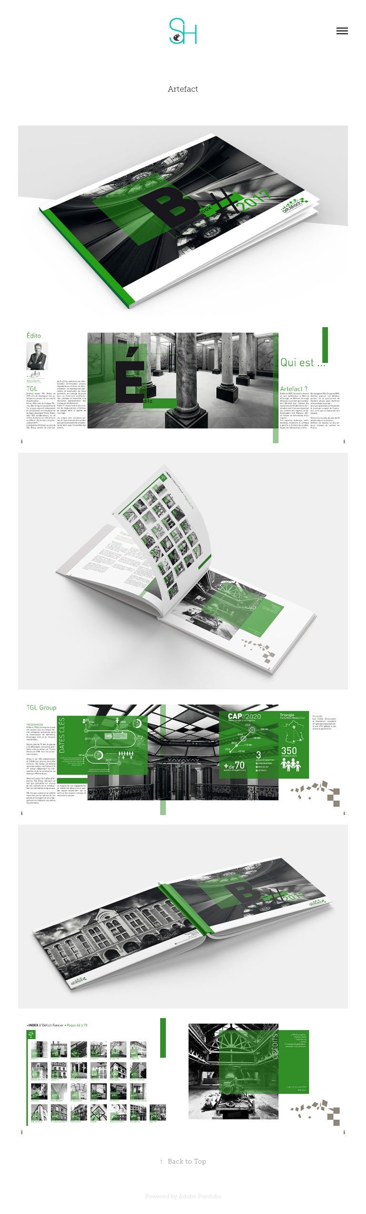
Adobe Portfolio (200, 1196)
